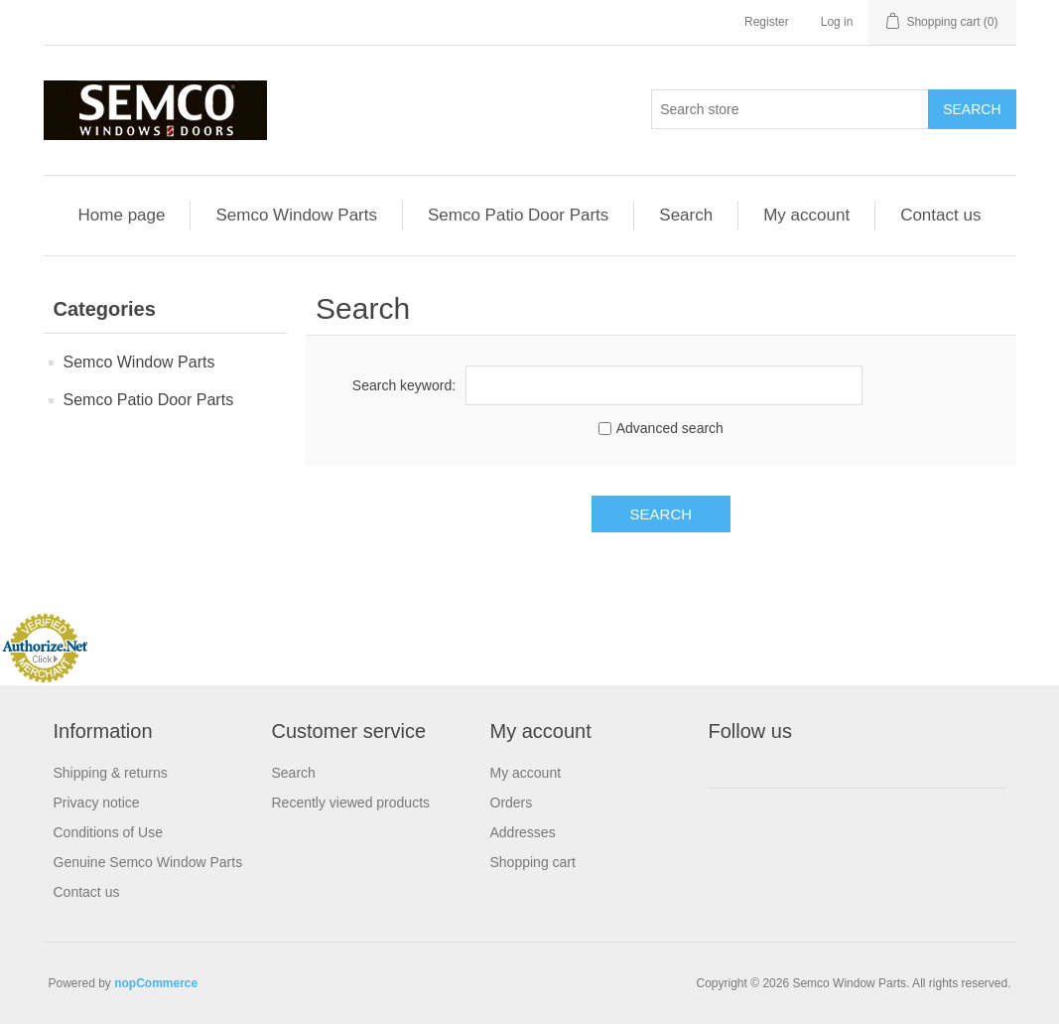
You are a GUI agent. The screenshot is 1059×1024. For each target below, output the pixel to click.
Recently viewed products (351, 802)
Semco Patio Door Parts (518, 215)
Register (766, 22)
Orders (511, 802)
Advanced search (670, 428)
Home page (122, 215)
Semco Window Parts (296, 215)
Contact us (940, 215)
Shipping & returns (111, 773)
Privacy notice (97, 802)
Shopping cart (533, 862)
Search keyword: (404, 385)
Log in (837, 22)
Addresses (523, 832)
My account (806, 215)
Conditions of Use (109, 832)
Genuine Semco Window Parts (148, 862)
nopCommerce (156, 983)
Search (686, 215)
